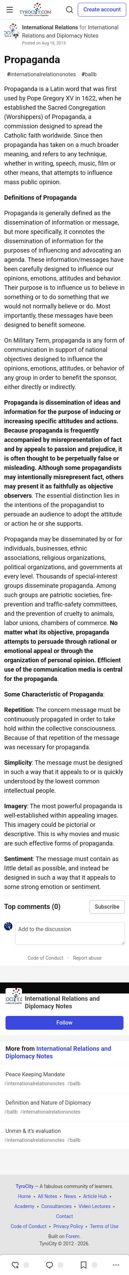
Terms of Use (104, 1226)
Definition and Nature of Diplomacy (63, 1107)
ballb (89, 74)
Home (24, 1196)
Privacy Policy (68, 1226)
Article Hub (95, 1196)
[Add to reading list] (88, 1265)
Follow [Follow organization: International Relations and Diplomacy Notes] (64, 1022)
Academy (24, 1206)
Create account (102, 9)
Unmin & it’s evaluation (63, 1136)
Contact (64, 1216)
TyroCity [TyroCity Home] (25, 1186)
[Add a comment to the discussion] (70, 933)
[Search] (69, 10)
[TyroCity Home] (35, 10)
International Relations (50, 27)
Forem (72, 1236)
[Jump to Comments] (54, 1265)
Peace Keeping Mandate (63, 1079)
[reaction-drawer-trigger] (20, 1265)
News (70, 1196)
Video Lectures (94, 1206)
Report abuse (87, 958)
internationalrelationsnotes (41, 74)
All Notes (47, 1196)
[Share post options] (116, 1265)
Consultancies (56, 1206)
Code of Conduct (46, 958)
